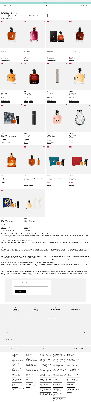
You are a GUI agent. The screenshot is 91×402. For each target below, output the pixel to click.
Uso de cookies (10, 350)
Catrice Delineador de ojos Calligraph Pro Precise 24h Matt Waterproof (46, 394)
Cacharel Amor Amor (16, 383)
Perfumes (32, 8)
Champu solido (70, 366)
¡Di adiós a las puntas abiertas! (73, 369)
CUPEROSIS (69, 391)
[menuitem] (5, 8)
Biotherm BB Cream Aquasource (46, 381)
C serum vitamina (29, 381)
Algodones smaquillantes (31, 365)
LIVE (90, 8)
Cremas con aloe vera (57, 358)
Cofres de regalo (70, 358)
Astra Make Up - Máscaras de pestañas (18, 357)
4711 (13, 390)
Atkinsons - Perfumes (16, 361)
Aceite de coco (56, 364)
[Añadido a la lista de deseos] (21, 21)
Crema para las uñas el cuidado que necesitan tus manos (59, 397)
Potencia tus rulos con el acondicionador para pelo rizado (58, 367)
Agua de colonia (70, 384)
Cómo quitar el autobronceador (73, 376)
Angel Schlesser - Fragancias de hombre (18, 369)
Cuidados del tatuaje (71, 368)
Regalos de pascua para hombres (72, 364)
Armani (7, 11)
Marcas (26, 8)
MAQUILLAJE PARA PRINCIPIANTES (71, 387)
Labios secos (55, 385)
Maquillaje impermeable (30, 385)
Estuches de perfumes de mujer (32, 360)
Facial (45, 8)
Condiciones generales (45, 348)
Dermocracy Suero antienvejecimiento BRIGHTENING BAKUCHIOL (45, 374)
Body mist (28, 376)
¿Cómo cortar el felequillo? (72, 380)
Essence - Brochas (15, 378)
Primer (27, 380)
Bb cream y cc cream (30, 383)
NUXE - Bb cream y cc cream (17, 366)
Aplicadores (28, 366)
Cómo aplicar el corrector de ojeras (59, 376)
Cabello (56, 8)
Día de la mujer (70, 355)
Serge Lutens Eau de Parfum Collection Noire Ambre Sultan (45, 371)
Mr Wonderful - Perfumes (17, 381)
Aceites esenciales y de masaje (32, 370)
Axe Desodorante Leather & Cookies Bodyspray (45, 387)
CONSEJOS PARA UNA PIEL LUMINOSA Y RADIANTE (72, 379)
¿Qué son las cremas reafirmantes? (57, 394)
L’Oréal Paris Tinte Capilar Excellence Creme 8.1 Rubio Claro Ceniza (45, 359)
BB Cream (14, 376)
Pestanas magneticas (71, 381)
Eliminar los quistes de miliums (73, 383)
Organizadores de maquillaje (31, 363)
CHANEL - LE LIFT (15, 371)
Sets (26, 361)
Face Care (28, 386)
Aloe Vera (55, 400)
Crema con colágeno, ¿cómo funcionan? (72, 375)
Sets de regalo (4, 8)
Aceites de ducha (29, 369)
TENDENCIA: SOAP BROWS (58, 384)
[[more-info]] (6, 18)
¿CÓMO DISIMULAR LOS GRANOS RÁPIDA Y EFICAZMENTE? (58, 388)
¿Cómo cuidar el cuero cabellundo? (57, 382)
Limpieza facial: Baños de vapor (59, 369)
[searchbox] (11, 5)
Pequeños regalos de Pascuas (73, 365)
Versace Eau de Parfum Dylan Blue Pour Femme (45, 365)
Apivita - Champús (15, 370)
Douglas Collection (66, 8)
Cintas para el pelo (29, 374)
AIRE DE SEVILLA (15, 374)
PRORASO (14, 373)
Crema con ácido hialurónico (59, 355)
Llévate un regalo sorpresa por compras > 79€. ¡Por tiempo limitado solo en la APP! (44, 2)
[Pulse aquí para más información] (59, 2)
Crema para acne (29, 373)
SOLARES (12, 8)
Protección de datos (11, 348)
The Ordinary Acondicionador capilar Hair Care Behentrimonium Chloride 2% (45, 390)
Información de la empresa (21, 348)
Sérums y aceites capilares (31, 371)
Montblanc (14, 355)
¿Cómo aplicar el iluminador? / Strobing (59, 391)
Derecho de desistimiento (34, 348)
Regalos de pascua (71, 360)
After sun (27, 375)
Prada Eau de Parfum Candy (45, 366)
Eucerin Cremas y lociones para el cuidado (18, 364)
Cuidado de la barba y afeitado (73, 359)
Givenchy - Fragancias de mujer (18, 388)
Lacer (13, 389)
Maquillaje (39, 8)
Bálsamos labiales (29, 359)
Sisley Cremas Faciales (16, 375)
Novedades (19, 8)
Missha (13, 384)
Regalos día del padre (71, 356)
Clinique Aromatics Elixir (17, 379)
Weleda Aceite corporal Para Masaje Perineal (45, 356)
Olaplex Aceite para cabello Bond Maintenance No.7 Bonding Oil (45, 384)
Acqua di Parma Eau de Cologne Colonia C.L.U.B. (44, 362)
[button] (45, 332)
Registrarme (20, 291)
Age (13, 359)
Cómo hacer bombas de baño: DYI (73, 390)
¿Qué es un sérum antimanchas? (59, 374)
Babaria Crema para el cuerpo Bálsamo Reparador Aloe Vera (46, 380)
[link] (11, 40)
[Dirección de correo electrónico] (31, 288)
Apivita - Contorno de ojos (17, 360)
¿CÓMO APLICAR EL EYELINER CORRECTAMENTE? (59, 362)
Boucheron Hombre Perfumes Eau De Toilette (18, 386)
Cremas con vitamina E (57, 395)
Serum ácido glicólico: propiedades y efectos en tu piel (72, 372)
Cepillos (27, 355)
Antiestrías (28, 379)
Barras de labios (29, 384)
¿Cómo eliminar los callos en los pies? (59, 360)
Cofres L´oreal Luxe (30, 356)
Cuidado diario (76, 8)
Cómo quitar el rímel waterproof (59, 356)
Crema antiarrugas (29, 364)
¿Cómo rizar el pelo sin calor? (59, 380)
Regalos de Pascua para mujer (73, 361)
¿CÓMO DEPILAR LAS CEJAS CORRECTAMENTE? (59, 371)
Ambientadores (29, 378)
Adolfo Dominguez (16, 380)
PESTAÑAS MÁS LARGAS (58, 373)
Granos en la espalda (57, 399)
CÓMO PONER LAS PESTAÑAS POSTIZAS (59, 379)
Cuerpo (50, 8)
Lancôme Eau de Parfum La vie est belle (46, 369)
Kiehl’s (13, 365)
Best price (84, 8)
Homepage (3, 11)
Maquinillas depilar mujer (31, 358)
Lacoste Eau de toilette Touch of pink (46, 377)
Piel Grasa (69, 385)
